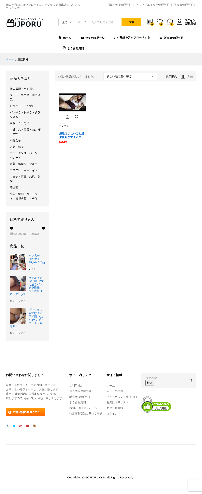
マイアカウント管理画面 (122, 396)
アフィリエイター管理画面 (152, 4)
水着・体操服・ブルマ (23, 163)
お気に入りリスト (118, 402)
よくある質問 (73, 48)
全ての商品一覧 (93, 37)
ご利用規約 (76, 385)
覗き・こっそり (19, 123)
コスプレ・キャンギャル (25, 170)
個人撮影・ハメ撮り (22, 88)
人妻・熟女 (17, 146)
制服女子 (15, 140)
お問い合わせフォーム (83, 407)
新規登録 (190, 23)
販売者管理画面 (183, 4)
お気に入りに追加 (76, 116)
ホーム (64, 37)
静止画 (14, 187)
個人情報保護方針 (80, 391)
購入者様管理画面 (120, 4)
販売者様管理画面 (80, 396)
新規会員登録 (115, 407)
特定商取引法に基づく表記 (85, 413)
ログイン (186, 20)
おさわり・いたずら (22, 105)
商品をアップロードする (132, 37)
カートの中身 (115, 391)
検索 (131, 22)
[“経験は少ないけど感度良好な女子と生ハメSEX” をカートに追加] (67, 116)
